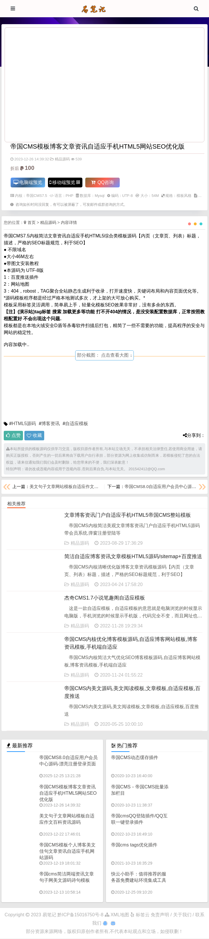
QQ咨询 (102, 182)
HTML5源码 (24, 423)
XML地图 (117, 915)
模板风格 (184, 196)
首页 (32, 222)
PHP (69, 196)
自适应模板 (76, 423)
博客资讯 (50, 423)
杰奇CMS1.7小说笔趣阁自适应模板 (104, 598)
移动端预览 (64, 182)
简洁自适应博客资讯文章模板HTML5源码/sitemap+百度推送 (133, 557)
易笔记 (49, 915)
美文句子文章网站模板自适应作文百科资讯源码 (75, 486)
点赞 (13, 435)
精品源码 (60, 159)
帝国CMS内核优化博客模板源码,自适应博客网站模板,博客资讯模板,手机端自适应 (131, 643)
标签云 (139, 915)
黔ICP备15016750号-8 (81, 915)
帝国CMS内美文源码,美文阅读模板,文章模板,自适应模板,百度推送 (132, 692)
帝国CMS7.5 (36, 196)
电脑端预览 (27, 182)
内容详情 (69, 222)
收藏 (37, 435)
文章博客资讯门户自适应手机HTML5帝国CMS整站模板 (127, 515)
